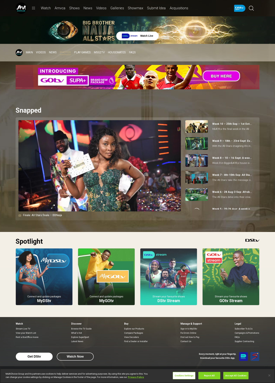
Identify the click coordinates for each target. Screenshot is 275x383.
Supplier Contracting (244, 341)
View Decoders (131, 337)
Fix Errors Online (188, 333)
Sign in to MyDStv (188, 329)
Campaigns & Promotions (247, 333)
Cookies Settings (184, 375)
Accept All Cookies (235, 375)
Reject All (209, 375)
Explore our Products (134, 329)
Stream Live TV (23, 329)
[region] (137, 376)
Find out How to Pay (189, 337)
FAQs (237, 337)
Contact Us (185, 341)
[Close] (269, 375)
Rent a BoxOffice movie (27, 337)
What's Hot (76, 333)
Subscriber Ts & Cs (244, 329)
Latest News (77, 341)
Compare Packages (133, 333)
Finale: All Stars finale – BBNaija (40, 215)
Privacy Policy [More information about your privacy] (136, 377)
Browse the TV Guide (81, 329)
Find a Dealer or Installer (136, 341)
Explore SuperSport (80, 337)
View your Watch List (26, 333)
